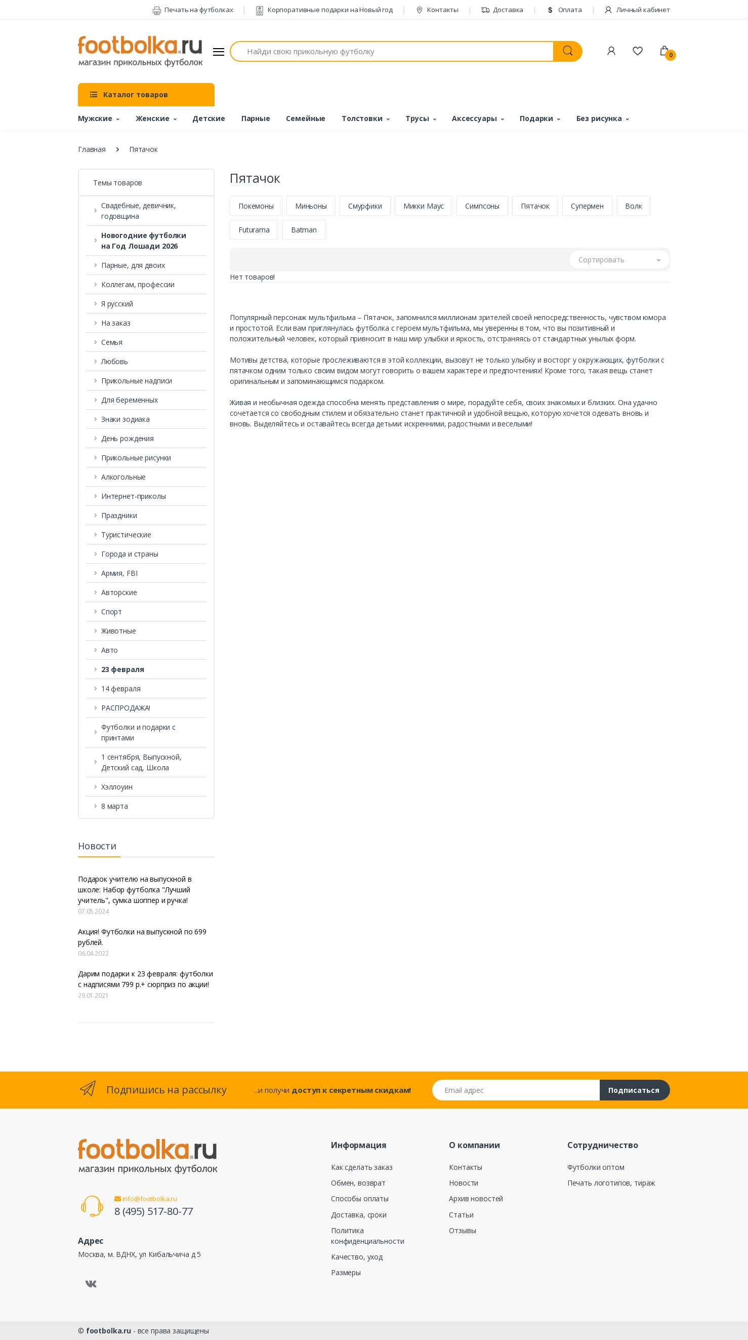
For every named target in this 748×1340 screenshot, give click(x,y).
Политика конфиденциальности (367, 1236)
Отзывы (462, 1230)
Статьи (461, 1214)
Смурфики (365, 206)
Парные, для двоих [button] (133, 265)
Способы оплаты (360, 1198)
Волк (633, 206)
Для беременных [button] (129, 400)
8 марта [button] (114, 806)
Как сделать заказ (362, 1167)
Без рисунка (599, 118)
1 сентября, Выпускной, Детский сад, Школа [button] (141, 762)
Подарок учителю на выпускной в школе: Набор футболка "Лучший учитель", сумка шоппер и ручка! (135, 889)
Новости (463, 1183)
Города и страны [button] (129, 554)
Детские (208, 118)
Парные (255, 118)
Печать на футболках (192, 9)
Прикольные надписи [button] (136, 380)
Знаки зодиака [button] (125, 419)
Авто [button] (109, 650)
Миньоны (311, 206)
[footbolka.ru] (140, 51)
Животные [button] (118, 631)
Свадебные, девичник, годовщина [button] (138, 211)
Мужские (95, 118)
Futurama (254, 229)
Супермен (587, 206)
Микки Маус (423, 206)
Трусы (417, 118)
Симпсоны (482, 206)
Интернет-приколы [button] (133, 496)
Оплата (564, 9)
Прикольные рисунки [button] (136, 457)
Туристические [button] (126, 534)
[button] (146, 240)
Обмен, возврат (358, 1183)
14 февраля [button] (121, 688)
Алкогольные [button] (123, 477)
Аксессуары (474, 118)
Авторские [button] (119, 592)
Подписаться (633, 1090)
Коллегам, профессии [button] (138, 284)
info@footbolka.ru (145, 1198)
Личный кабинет (637, 9)
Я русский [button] (117, 303)
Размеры (346, 1272)
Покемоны (256, 206)
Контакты (437, 9)
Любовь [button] (114, 361)
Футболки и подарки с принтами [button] (138, 732)
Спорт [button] (111, 611)
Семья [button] (111, 342)
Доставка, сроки (359, 1214)
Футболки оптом (596, 1167)
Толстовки (362, 118)
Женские (153, 118)
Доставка (502, 9)
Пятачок (535, 206)
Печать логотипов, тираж (611, 1183)
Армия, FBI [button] (119, 573)
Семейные (305, 118)
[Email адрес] (516, 1090)
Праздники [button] (119, 515)
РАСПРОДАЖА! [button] (125, 708)
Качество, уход (357, 1257)
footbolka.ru (108, 1330)
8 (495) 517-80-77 (153, 1211)
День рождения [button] (127, 438)
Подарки (536, 118)
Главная (92, 149)
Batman (304, 229)
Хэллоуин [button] (117, 787)
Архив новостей (476, 1198)
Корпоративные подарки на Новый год (324, 9)
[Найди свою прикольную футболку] (392, 51)
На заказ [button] (116, 323)
